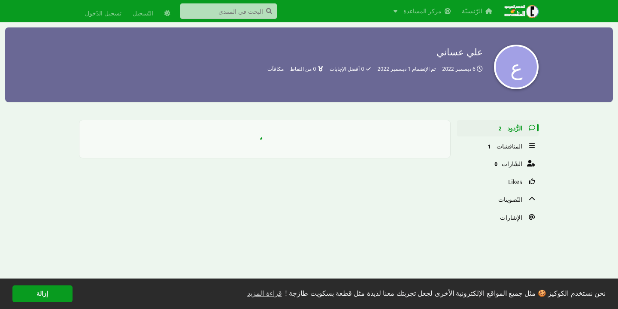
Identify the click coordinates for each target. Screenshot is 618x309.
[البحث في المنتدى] (228, 11)
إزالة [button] (42, 293)
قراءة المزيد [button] (264, 293)
